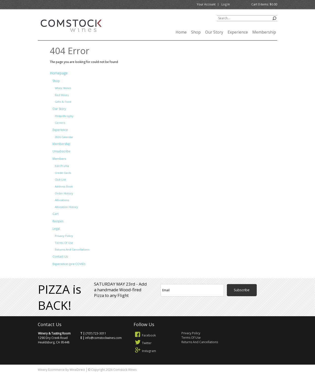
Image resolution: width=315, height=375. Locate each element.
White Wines (63, 88)
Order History (64, 193)
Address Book (64, 186)
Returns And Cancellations (72, 249)
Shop (196, 32)
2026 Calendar (64, 137)
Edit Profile (62, 166)
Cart (56, 214)
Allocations (62, 200)
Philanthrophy (64, 116)
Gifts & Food (63, 102)
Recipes (58, 221)
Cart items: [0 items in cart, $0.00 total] (264, 4)
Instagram (145, 351)
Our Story (214, 32)
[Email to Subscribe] (192, 290)
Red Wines (62, 95)
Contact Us (60, 256)
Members (59, 159)
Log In (225, 4)
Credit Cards (63, 173)
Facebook (145, 335)
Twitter (143, 343)
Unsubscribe (61, 151)
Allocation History (66, 207)
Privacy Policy (64, 236)
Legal (56, 229)
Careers (60, 123)
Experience (238, 32)
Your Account (206, 4)
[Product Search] (247, 18)
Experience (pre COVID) (69, 264)
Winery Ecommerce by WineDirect (61, 370)
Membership (264, 32)
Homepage (59, 73)
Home (181, 32)
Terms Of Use (64, 243)
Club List (60, 179)
